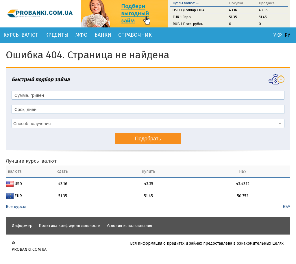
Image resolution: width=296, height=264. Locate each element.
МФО (81, 35)
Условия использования (129, 225)
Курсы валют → (186, 3)
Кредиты (57, 35)
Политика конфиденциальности (69, 225)
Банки (103, 35)
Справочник (135, 35)
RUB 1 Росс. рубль (188, 24)
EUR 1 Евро (182, 17)
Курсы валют (20, 35)
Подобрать (148, 139)
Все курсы (16, 206)
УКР (277, 35)
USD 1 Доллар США (188, 10)
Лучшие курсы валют (31, 161)
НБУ (286, 206)
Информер (22, 225)
